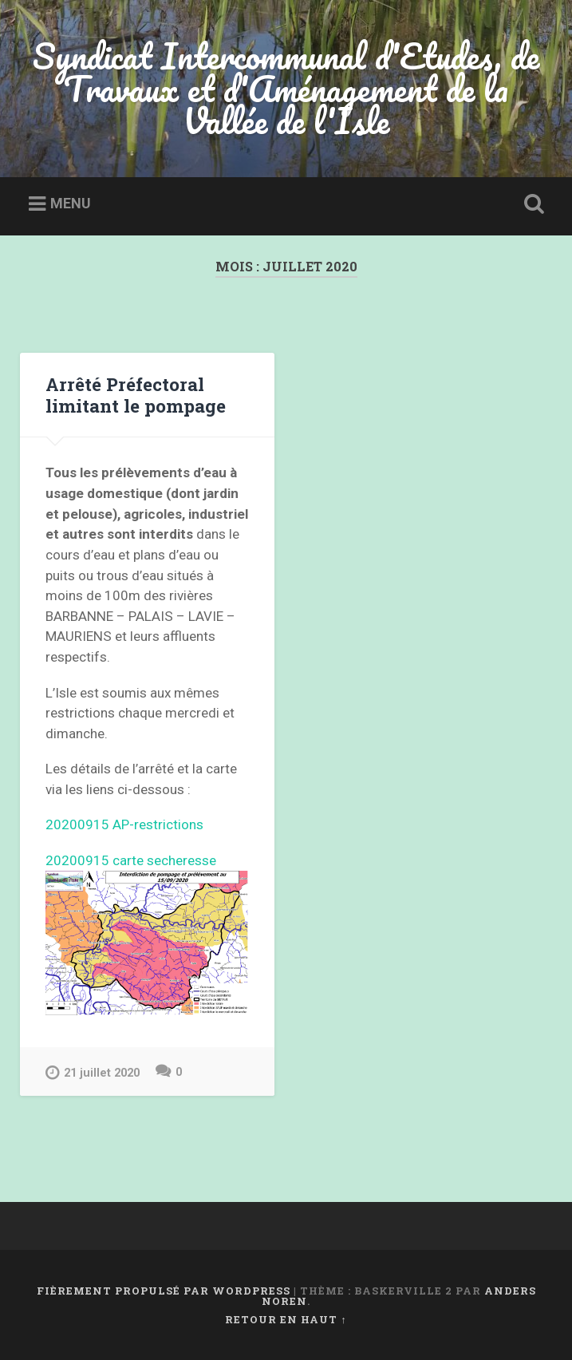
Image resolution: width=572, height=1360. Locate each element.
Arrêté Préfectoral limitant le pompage (135, 394)
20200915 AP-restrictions (124, 824)
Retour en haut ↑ (285, 1319)
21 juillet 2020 (92, 1072)
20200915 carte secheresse (130, 860)
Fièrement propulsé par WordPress (163, 1290)
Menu (70, 203)
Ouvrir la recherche (530, 204)
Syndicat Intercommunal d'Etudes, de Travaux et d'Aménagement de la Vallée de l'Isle (286, 87)
